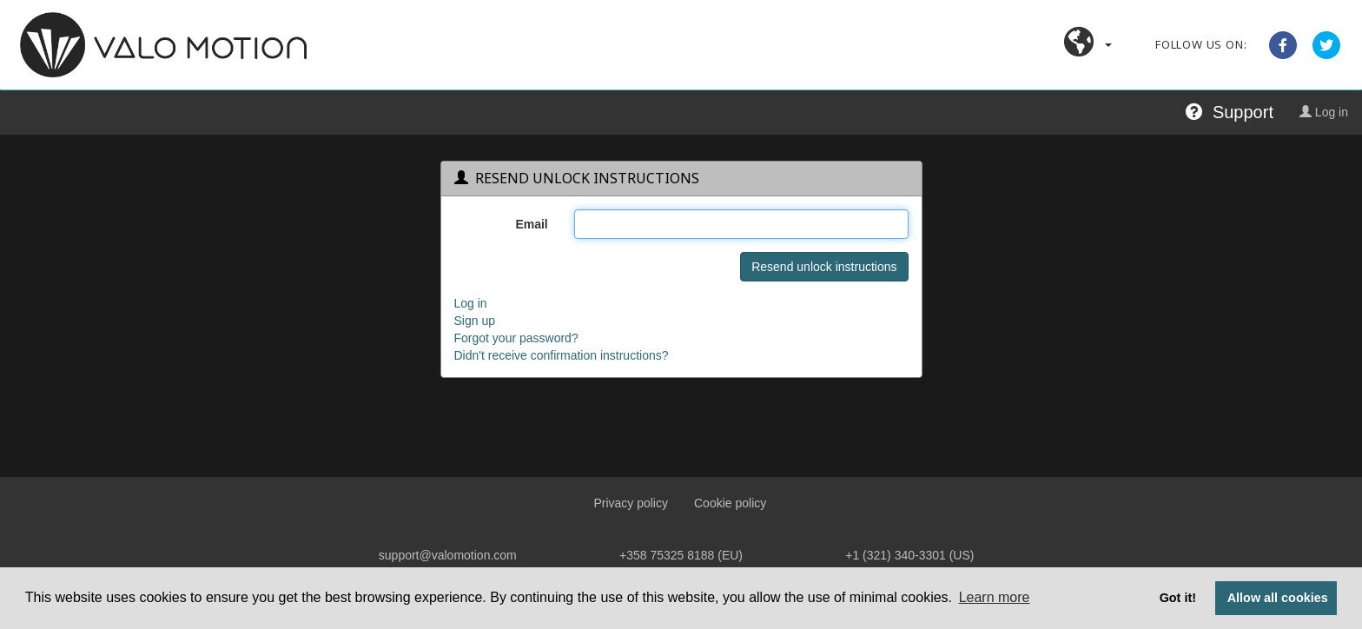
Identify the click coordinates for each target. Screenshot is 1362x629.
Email (531, 224)
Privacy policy (630, 503)
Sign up (474, 321)
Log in (1323, 112)
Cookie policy (730, 503)
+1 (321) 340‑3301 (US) (909, 555)
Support (1229, 112)
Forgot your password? (516, 338)
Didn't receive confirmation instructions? (561, 355)
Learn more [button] (994, 597)
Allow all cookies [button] (1277, 598)
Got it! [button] (1178, 598)
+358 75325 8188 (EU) (681, 555)
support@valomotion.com (448, 555)
